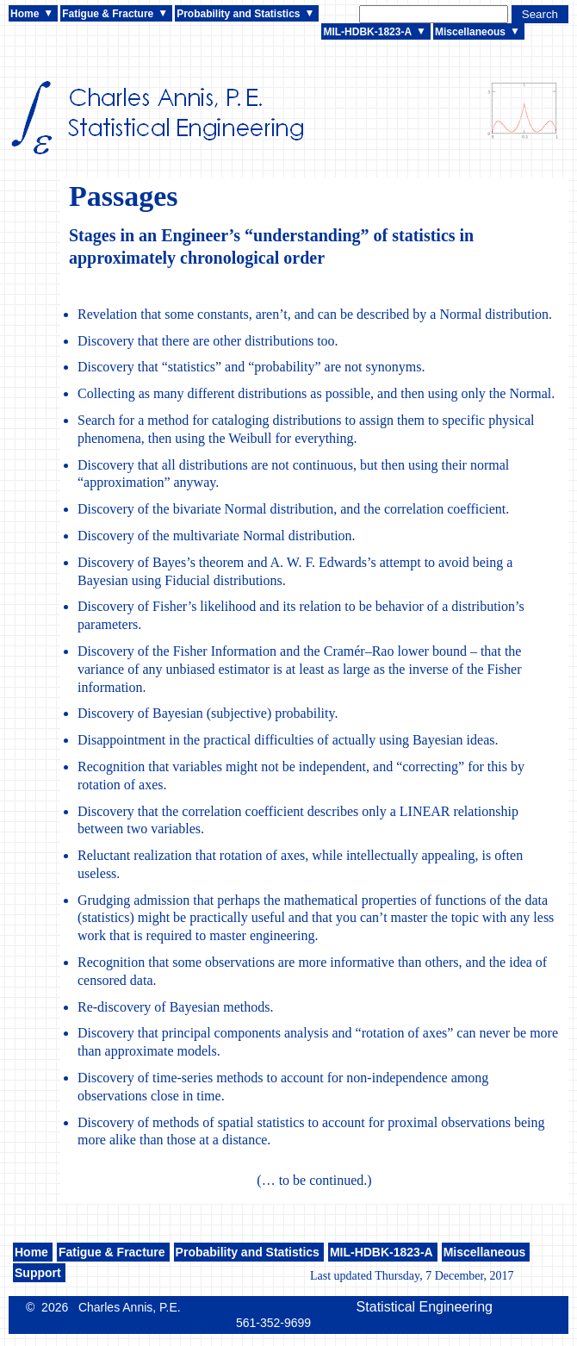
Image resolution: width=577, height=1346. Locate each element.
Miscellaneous (470, 32)
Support (38, 1273)
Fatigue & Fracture (107, 14)
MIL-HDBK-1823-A (367, 32)
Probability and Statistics (238, 14)
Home (24, 14)
